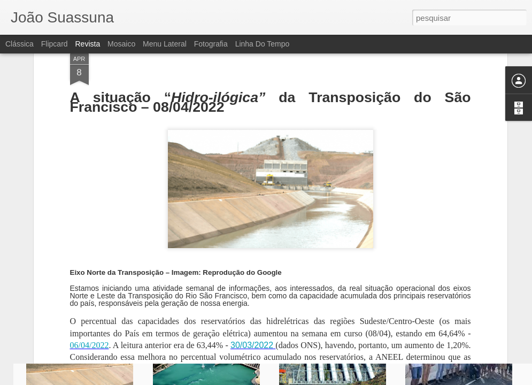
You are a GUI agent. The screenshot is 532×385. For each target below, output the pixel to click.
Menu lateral (165, 44)
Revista (87, 44)
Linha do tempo (262, 44)
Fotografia (211, 44)
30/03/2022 (251, 239)
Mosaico (121, 44)
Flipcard (54, 44)
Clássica (19, 44)
